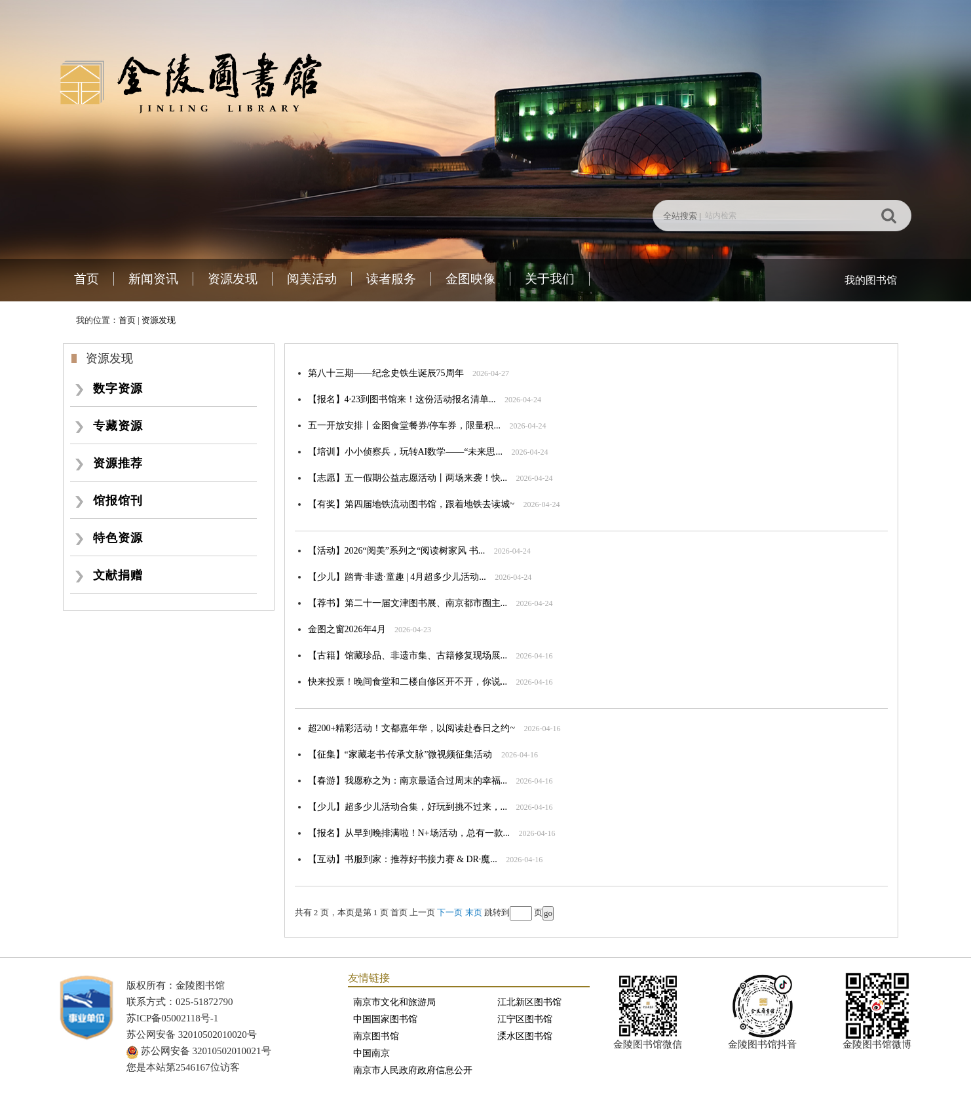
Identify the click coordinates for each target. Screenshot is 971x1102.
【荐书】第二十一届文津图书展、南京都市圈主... (408, 603)
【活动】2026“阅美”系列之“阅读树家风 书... (397, 551)
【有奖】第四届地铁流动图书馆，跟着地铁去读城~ (411, 504)
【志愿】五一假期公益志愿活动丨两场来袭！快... (408, 478)
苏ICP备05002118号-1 (172, 1018)
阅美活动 (312, 279)
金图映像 (470, 279)
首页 (86, 279)
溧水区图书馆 (524, 1036)
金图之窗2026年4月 (347, 629)
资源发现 (232, 279)
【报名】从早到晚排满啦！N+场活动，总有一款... (409, 833)
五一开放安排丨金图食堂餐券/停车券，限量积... (404, 425)
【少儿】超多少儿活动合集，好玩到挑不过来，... (408, 807)
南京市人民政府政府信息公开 (412, 1070)
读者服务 (391, 279)
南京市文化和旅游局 (394, 1002)
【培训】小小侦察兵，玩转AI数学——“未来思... (405, 452)
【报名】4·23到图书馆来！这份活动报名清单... (402, 399)
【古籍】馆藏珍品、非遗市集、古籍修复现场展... (408, 655)
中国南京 (371, 1053)
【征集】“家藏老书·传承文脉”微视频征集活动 (400, 754)
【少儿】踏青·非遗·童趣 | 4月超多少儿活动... (397, 577)
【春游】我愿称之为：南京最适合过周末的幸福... (408, 781)
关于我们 (550, 279)
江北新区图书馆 (529, 1002)
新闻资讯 (153, 279)
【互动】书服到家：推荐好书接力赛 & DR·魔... (402, 859)
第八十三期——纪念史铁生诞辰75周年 (386, 373)
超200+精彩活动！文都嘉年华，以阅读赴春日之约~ (411, 728)
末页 (473, 912)
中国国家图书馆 (385, 1019)
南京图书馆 (376, 1036)
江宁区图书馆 (524, 1019)
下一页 (450, 912)
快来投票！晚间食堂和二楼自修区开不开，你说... (408, 682)
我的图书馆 (871, 280)
